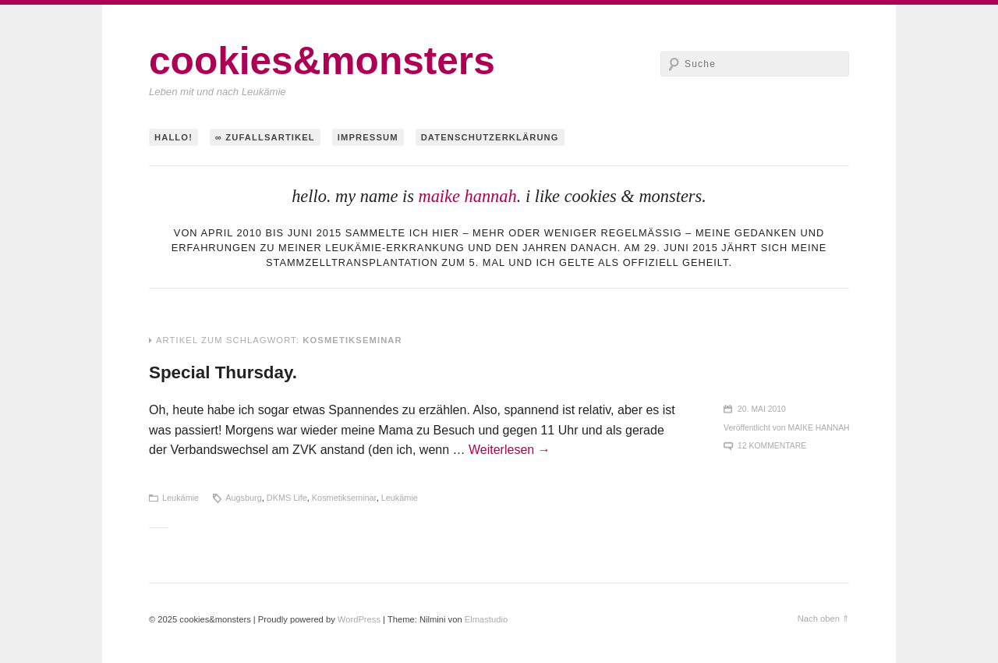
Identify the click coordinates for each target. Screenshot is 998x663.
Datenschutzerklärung (490, 137)
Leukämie (180, 497)
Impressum (368, 137)
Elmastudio (486, 619)
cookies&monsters (322, 61)
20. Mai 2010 (762, 409)
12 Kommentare (772, 445)
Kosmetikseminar (344, 497)
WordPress (359, 619)
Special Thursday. (223, 372)
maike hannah (467, 196)
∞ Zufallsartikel (265, 137)
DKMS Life (287, 497)
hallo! (173, 137)
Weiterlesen (509, 449)
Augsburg (243, 497)
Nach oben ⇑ (823, 618)
